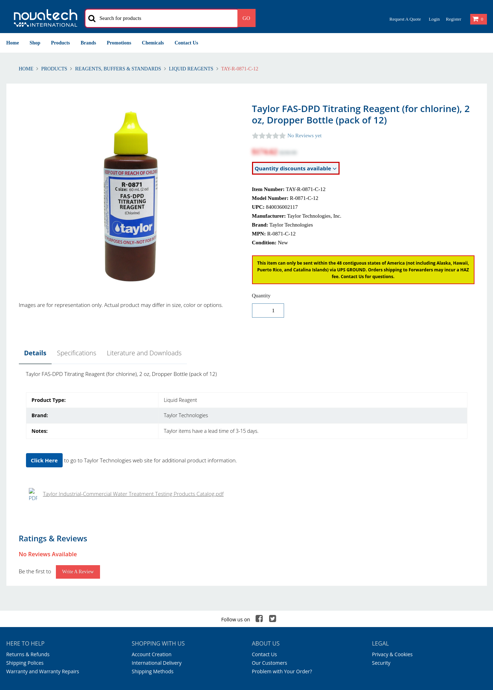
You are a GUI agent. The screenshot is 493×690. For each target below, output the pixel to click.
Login (434, 19)
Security (381, 523)
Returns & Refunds (28, 514)
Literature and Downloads (144, 353)
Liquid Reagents (191, 68)
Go (246, 18)
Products (60, 43)
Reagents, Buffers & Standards (118, 68)
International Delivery (157, 523)
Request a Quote (405, 19)
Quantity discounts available (296, 168)
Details (35, 353)
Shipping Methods (152, 532)
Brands (88, 43)
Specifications (76, 353)
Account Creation (152, 514)
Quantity (261, 295)
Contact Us (186, 43)
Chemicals (153, 43)
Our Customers (269, 523)
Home (12, 43)
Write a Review (78, 432)
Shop (35, 43)
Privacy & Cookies (392, 514)
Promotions (119, 43)
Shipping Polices (25, 523)
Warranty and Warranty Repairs (42, 532)
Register (453, 19)
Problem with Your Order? (282, 532)
